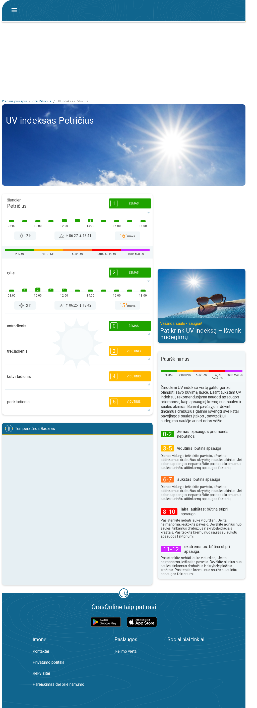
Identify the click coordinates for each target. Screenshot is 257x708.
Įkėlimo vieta (125, 651)
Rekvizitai (41, 673)
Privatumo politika (48, 662)
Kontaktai (41, 651)
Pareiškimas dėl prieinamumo (58, 684)
